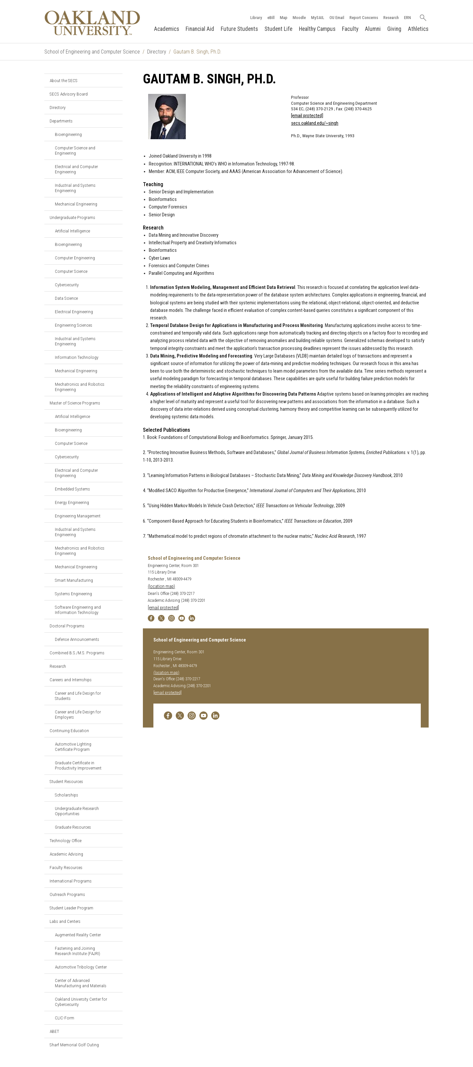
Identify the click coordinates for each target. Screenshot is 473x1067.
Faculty (350, 29)
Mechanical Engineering (76, 204)
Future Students (239, 29)
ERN (407, 17)
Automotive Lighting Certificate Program (73, 746)
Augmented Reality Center (78, 934)
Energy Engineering (72, 502)
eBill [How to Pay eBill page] (270, 17)
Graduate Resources (73, 827)
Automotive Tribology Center (81, 966)
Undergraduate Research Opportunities (77, 811)
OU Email (336, 17)
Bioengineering (68, 134)
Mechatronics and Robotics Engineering (79, 386)
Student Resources (66, 781)
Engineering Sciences (73, 325)
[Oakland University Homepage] (92, 23)
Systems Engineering (73, 593)
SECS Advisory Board (69, 94)
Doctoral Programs (67, 625)
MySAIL (317, 17)
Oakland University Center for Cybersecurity (81, 1001)
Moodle (298, 17)
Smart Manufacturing (74, 580)
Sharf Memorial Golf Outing (74, 1044)
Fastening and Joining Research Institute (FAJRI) (77, 951)
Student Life (278, 29)
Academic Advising (66, 854)
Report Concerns (363, 17)
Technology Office (65, 840)
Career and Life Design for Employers (78, 714)
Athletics (418, 29)
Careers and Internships (71, 679)
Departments (61, 120)
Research (390, 17)
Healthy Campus (317, 29)
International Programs (71, 880)
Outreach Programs (67, 894)
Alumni (373, 29)
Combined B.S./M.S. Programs (77, 652)
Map (283, 17)
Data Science (66, 298)
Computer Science (71, 271)
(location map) (161, 586)
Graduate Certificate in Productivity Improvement (78, 765)
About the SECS (64, 80)
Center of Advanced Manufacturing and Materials (80, 983)
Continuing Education (69, 730)
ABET (54, 1031)
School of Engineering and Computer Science (92, 52)
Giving (394, 29)
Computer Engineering (75, 257)
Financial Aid (200, 29)
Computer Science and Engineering (75, 150)
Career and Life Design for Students (78, 695)
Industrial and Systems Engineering (75, 188)
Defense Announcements (77, 639)
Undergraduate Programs (72, 217)
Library (256, 17)
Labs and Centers (65, 921)
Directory (156, 52)
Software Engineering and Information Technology (78, 609)
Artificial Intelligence (72, 230)
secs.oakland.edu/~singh (314, 123)
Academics (166, 29)
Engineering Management (78, 515)
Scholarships (66, 794)
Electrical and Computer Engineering (76, 169)
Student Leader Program (71, 907)
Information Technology (77, 357)
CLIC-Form (64, 1017)
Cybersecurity (67, 284)
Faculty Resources (66, 867)
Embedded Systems (72, 488)
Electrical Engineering (74, 311)
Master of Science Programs (75, 402)
